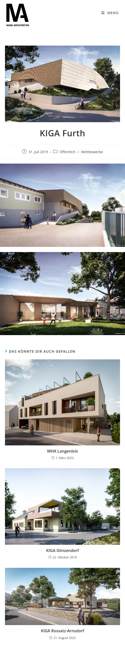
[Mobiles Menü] (110, 13)
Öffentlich (68, 151)
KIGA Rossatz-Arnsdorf (62, 631)
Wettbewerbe (92, 151)
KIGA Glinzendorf (62, 550)
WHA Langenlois (62, 451)
